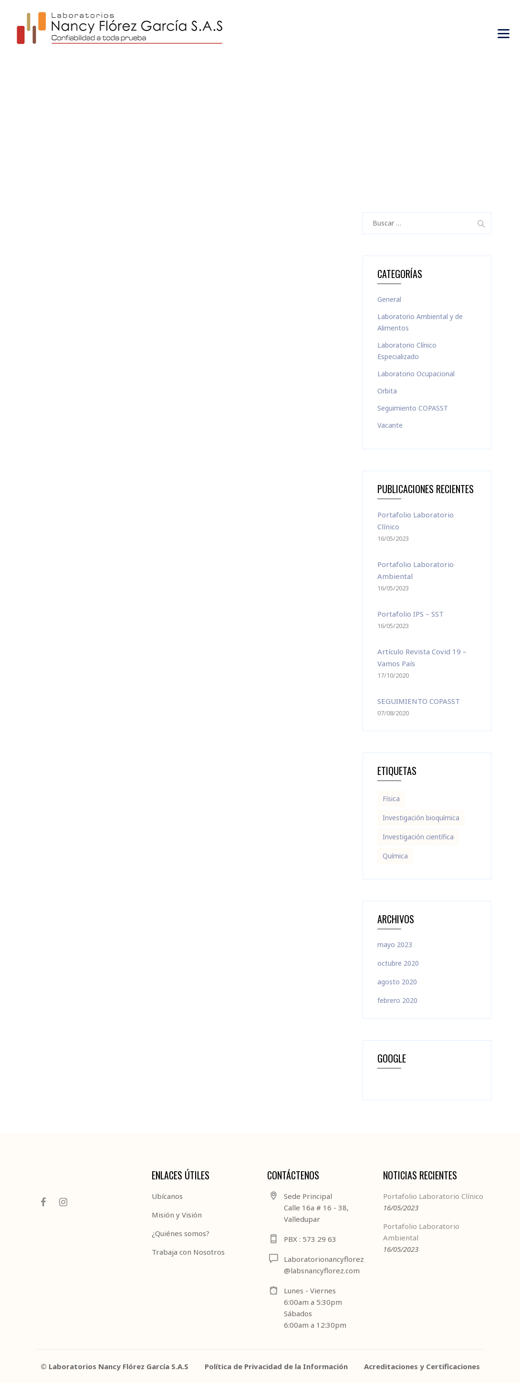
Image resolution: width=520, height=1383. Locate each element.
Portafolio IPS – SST (410, 614)
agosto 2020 (397, 981)
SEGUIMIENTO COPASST (418, 701)
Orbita (387, 390)
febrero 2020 (397, 1000)
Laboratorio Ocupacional (416, 373)
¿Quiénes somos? (180, 1233)
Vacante (390, 425)
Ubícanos (167, 1196)
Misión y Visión (177, 1214)
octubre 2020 (398, 963)
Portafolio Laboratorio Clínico (433, 1196)
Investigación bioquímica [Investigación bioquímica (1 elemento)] (421, 817)
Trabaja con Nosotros (188, 1252)
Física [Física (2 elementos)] (391, 798)
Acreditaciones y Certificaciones (422, 1366)
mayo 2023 (394, 944)
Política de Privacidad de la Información (276, 1366)
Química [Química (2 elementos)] (395, 855)
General (389, 299)
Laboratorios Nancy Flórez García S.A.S (118, 1366)
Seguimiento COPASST (412, 408)
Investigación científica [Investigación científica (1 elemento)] (418, 836)
